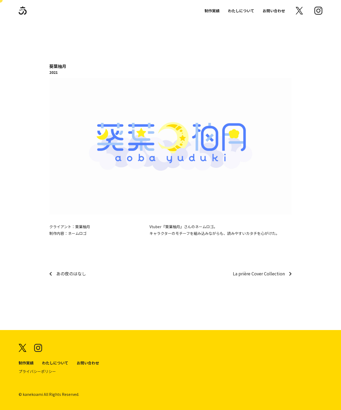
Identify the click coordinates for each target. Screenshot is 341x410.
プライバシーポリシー (37, 371)
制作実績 (212, 10)
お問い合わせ (274, 10)
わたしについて (241, 10)
